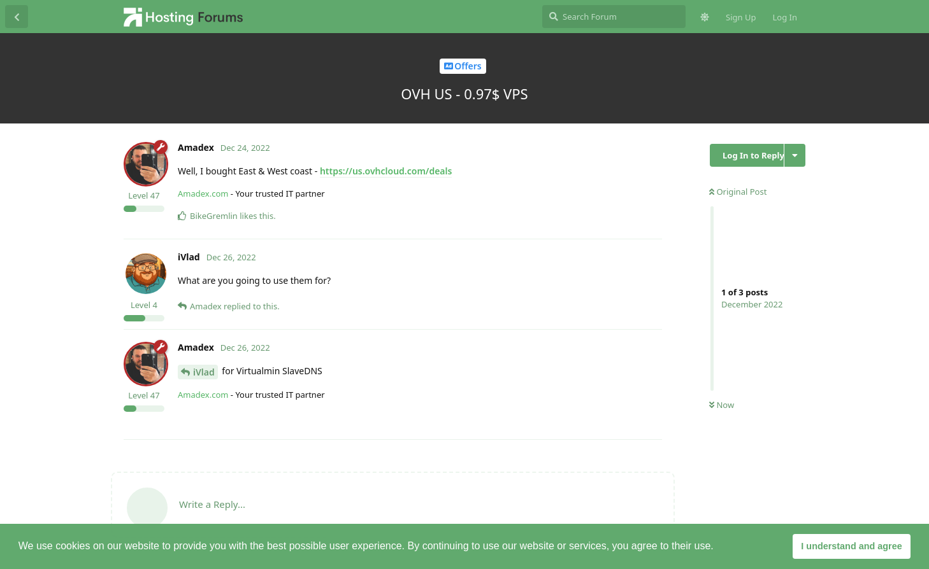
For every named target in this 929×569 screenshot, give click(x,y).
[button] (718, 547)
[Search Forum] (614, 16)
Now (721, 405)
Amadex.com (203, 193)
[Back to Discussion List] (16, 16)
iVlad (204, 372)
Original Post (738, 191)
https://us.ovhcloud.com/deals (386, 171)
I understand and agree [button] (851, 546)
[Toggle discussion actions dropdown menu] (794, 155)
